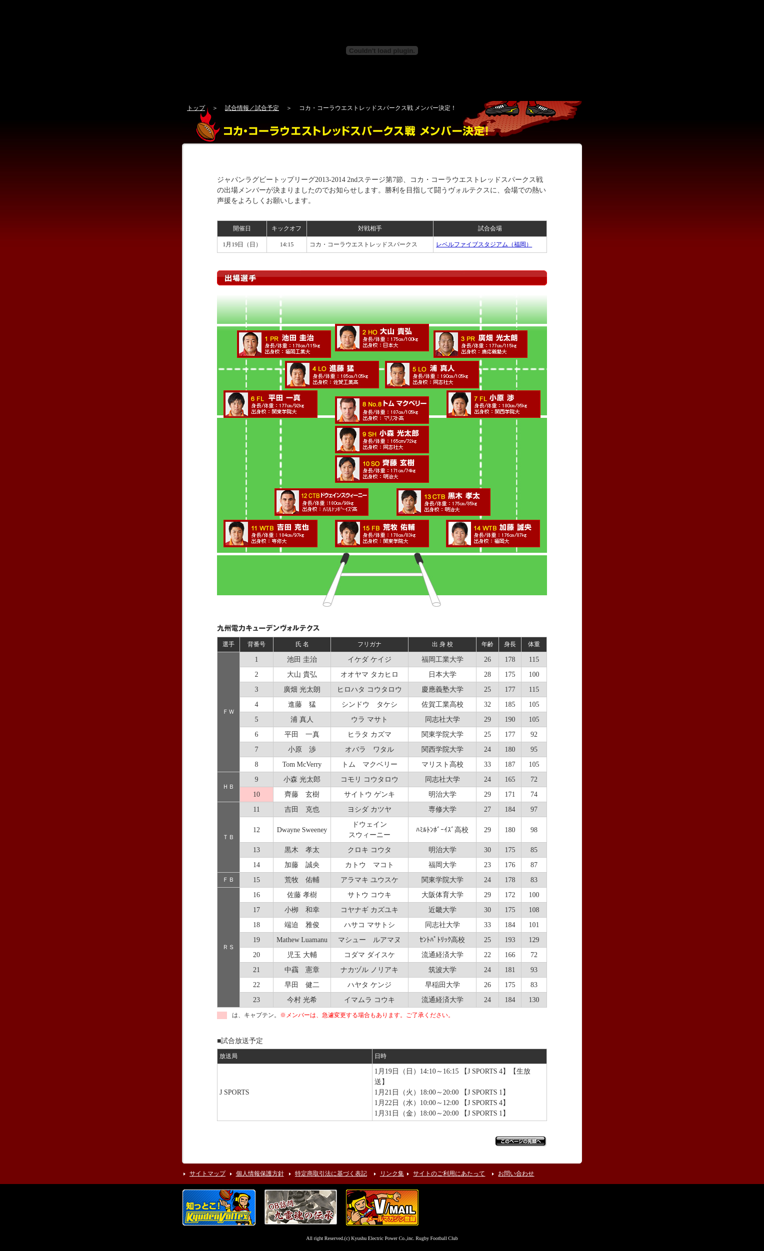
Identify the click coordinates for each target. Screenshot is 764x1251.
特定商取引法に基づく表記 (331, 1173)
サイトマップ (208, 1173)
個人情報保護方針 (260, 1173)
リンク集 (392, 1173)
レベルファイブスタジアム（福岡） (484, 244)
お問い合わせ (516, 1173)
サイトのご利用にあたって (449, 1173)
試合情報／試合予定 (252, 107)
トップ (196, 107)
